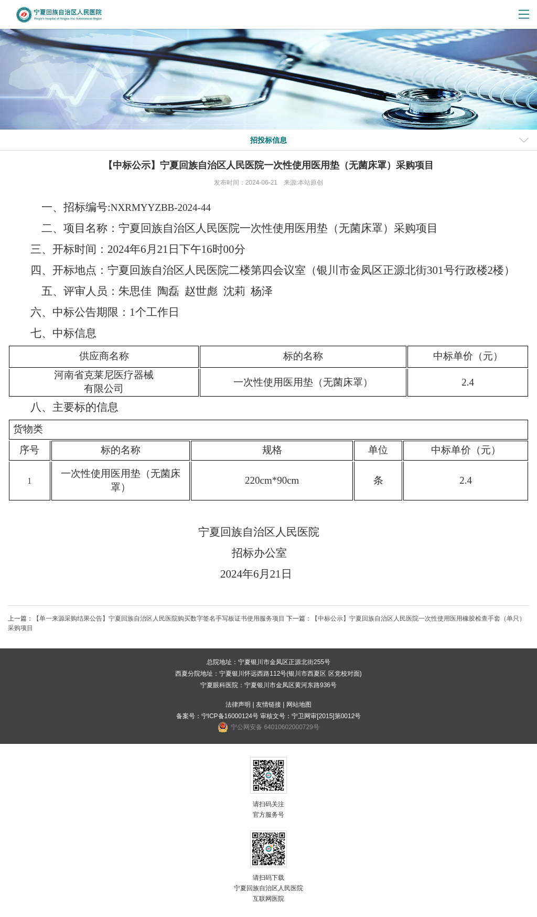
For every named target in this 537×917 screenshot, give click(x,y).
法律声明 (238, 704)
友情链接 (268, 704)
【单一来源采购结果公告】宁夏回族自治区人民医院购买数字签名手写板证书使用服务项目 (159, 618)
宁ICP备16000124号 (230, 716)
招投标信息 (268, 140)
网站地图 (299, 704)
